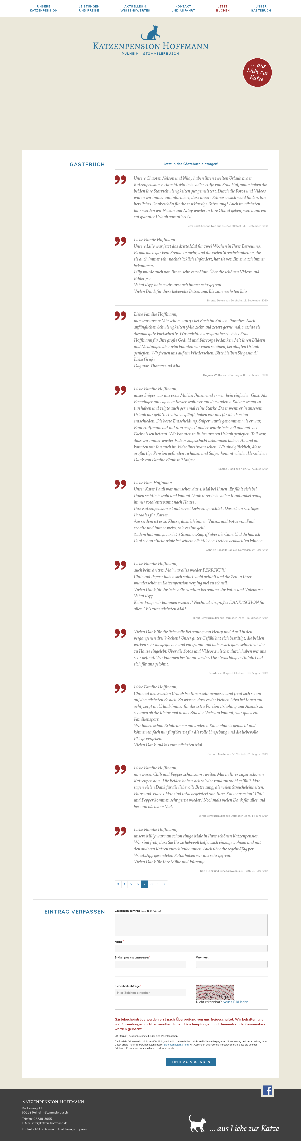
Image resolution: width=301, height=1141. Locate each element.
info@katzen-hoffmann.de (49, 1123)
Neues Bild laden (235, 1002)
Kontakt (27, 1129)
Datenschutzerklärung (176, 1045)
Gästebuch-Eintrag (139, 910)
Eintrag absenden (191, 1062)
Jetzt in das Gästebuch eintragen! (191, 164)
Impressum (83, 1129)
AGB (38, 1129)
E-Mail (133, 957)
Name (119, 941)
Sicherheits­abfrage (128, 986)
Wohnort (202, 957)
